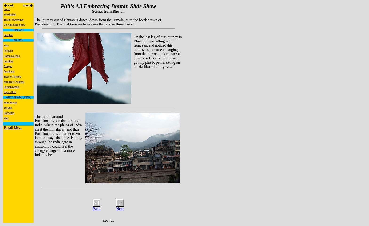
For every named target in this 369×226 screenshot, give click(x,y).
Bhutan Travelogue (14, 19)
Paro (6, 45)
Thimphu (8, 50)
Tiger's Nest (10, 92)
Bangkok (8, 35)
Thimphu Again (12, 87)
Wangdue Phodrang (14, 82)
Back (96, 209)
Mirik (6, 118)
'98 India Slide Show (14, 25)
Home (7, 9)
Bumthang (9, 71)
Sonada (8, 108)
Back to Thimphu (12, 76)
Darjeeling (9, 113)
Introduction (10, 14)
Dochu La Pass (12, 56)
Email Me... (13, 128)
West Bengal (10, 102)
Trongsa (8, 66)
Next (120, 209)
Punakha (8, 61)
